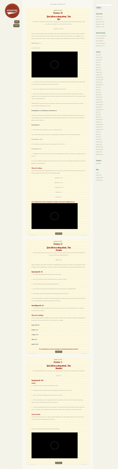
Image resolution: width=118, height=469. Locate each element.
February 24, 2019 (100, 21)
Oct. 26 (102, 45)
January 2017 (99, 74)
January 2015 (99, 122)
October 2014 (99, 127)
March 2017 (98, 69)
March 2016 (98, 94)
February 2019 (99, 57)
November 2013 (99, 149)
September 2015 (99, 109)
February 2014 (99, 142)
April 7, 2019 (99, 19)
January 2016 (99, 99)
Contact (16, 25)
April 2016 (98, 92)
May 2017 (98, 64)
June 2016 (98, 87)
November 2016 (99, 79)
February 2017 (99, 72)
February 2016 (99, 97)
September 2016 (99, 84)
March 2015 (98, 117)
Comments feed (99, 177)
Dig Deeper (98, 163)
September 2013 (99, 154)
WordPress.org (99, 180)
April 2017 (98, 67)
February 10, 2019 (100, 26)
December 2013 (99, 147)
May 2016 (98, 89)
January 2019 (99, 60)
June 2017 (98, 62)
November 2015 (99, 104)
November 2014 (99, 124)
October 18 (58, 12)
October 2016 (99, 82)
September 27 (103, 35)
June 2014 (98, 132)
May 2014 (98, 134)
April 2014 (98, 137)
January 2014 (99, 144)
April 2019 (98, 55)
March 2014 (98, 139)
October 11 (57, 244)
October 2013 (99, 151)
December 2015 (99, 102)
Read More (58, 233)
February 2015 (99, 119)
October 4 (58, 362)
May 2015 (98, 112)
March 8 (102, 38)
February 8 (102, 43)
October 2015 (99, 107)
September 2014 (99, 129)
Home (17, 21)
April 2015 (98, 114)
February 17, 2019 (100, 24)
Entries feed (98, 175)
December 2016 (99, 77)
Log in (97, 172)
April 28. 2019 (99, 16)
